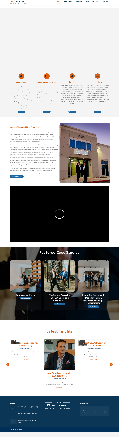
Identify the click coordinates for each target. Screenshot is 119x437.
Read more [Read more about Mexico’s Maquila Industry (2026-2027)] (25, 362)
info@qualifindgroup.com (102, 1)
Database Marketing (25, 298)
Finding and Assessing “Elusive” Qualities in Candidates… (59, 301)
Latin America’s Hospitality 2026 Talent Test (28, 419)
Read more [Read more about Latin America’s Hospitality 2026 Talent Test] (59, 390)
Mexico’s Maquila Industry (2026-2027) (28, 411)
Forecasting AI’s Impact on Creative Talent (27, 426)
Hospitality (47, 343)
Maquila (13, 343)
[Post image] (13, 413)
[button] (7, 368)
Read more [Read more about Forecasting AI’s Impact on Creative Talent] (93, 362)
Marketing (81, 345)
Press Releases (15, 345)
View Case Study (25, 301)
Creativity (81, 343)
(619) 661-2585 (88, 1)
